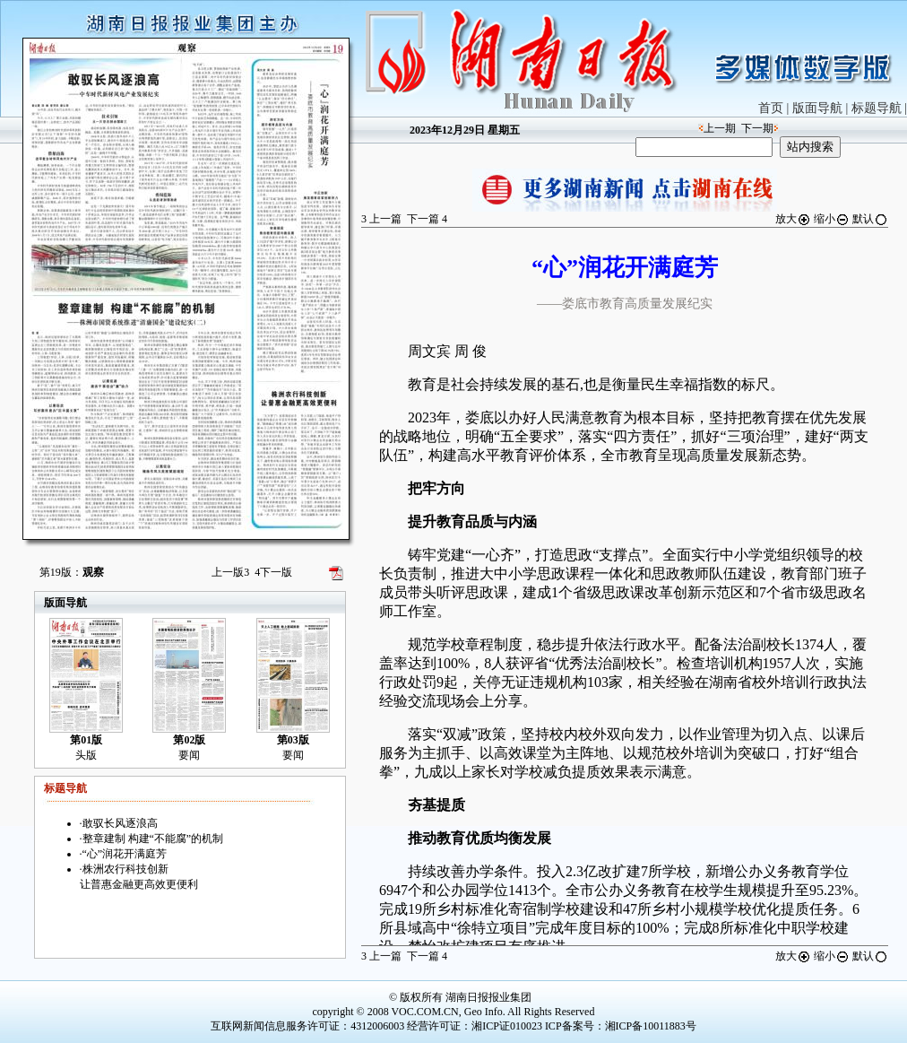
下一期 (757, 128)
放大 (793, 219)
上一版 (230, 572)
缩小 (832, 219)
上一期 (720, 128)
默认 (870, 219)
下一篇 (427, 219)
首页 (770, 108)
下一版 (273, 572)
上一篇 (381, 219)
